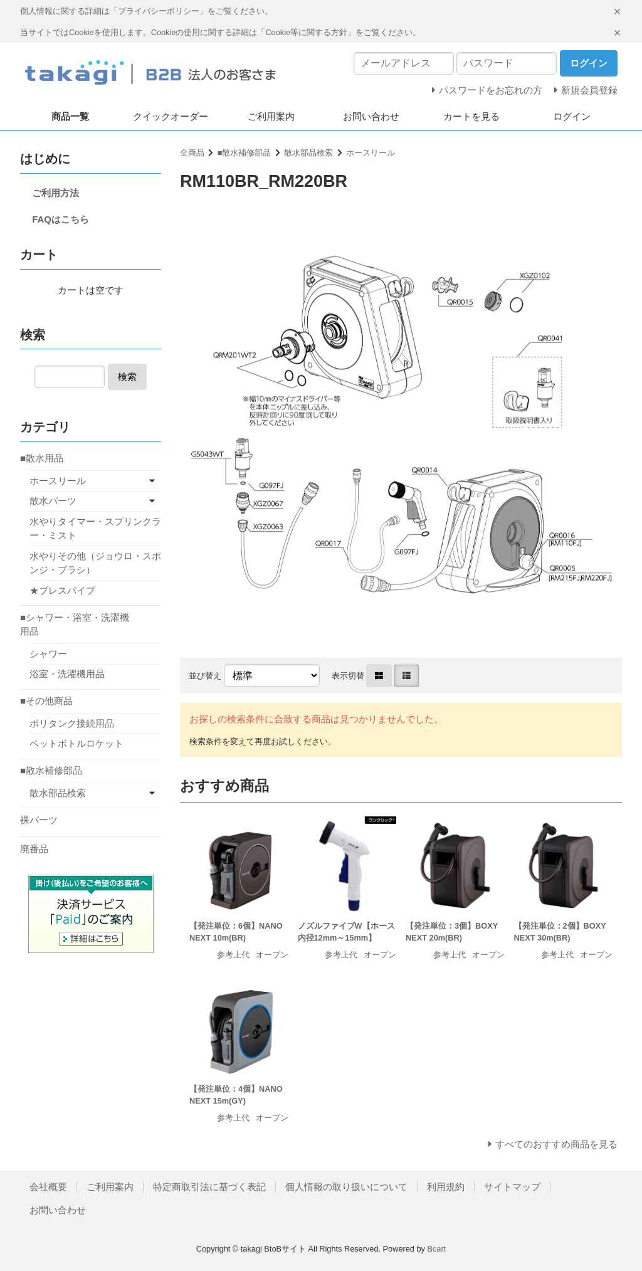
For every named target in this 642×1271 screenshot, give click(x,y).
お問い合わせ (371, 116)
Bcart (436, 1248)
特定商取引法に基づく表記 (209, 1186)
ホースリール (370, 152)
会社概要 (48, 1186)
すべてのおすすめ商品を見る (556, 1144)
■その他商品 (46, 700)
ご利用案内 (271, 116)
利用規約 (446, 1186)
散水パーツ (52, 500)
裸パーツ (39, 820)
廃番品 (34, 848)
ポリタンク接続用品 (71, 723)
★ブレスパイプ (62, 590)
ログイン (572, 116)
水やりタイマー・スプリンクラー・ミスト (95, 528)
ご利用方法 (55, 192)
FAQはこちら (60, 219)
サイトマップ (512, 1186)
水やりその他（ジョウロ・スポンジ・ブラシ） (95, 563)
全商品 (192, 152)
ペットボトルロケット (76, 743)
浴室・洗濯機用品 (67, 673)
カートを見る (471, 116)
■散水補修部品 (244, 152)
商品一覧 (70, 116)
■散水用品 (41, 458)
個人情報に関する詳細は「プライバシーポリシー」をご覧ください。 (146, 11)
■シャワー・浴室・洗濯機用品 (74, 624)
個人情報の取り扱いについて (346, 1186)
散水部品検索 (308, 152)
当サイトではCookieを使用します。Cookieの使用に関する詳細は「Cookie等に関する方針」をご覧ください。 (220, 32)
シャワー (48, 653)
